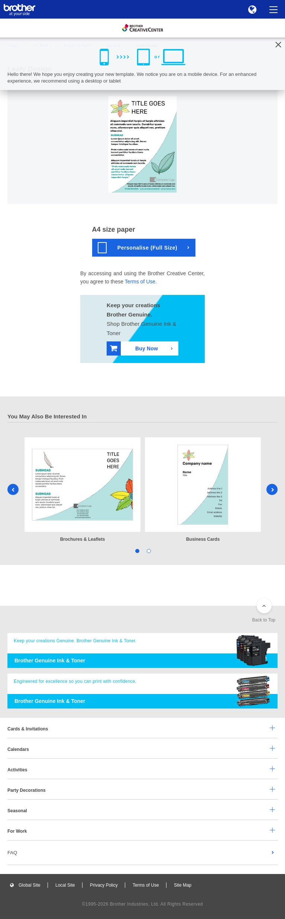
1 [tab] (137, 551)
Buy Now (134, 348)
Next (272, 489)
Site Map (182, 885)
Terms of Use (140, 282)
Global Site (30, 885)
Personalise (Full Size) (138, 247)
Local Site (65, 885)
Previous (13, 489)
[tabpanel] (82, 490)
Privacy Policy (104, 885)
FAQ (12, 852)
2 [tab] (148, 551)
